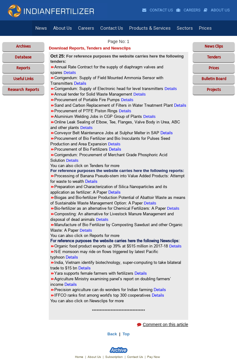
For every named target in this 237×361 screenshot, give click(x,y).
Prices (205, 28)
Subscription (114, 357)
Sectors (185, 28)
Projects (214, 90)
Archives (23, 46)
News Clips (214, 46)
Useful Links (23, 79)
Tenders (214, 57)
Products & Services (150, 28)
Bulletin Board (214, 79)
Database (23, 57)
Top (126, 334)
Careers (188, 10)
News (41, 28)
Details (91, 181)
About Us (217, 10)
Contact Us (157, 10)
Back (112, 334)
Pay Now (153, 357)
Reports (23, 68)
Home (79, 357)
